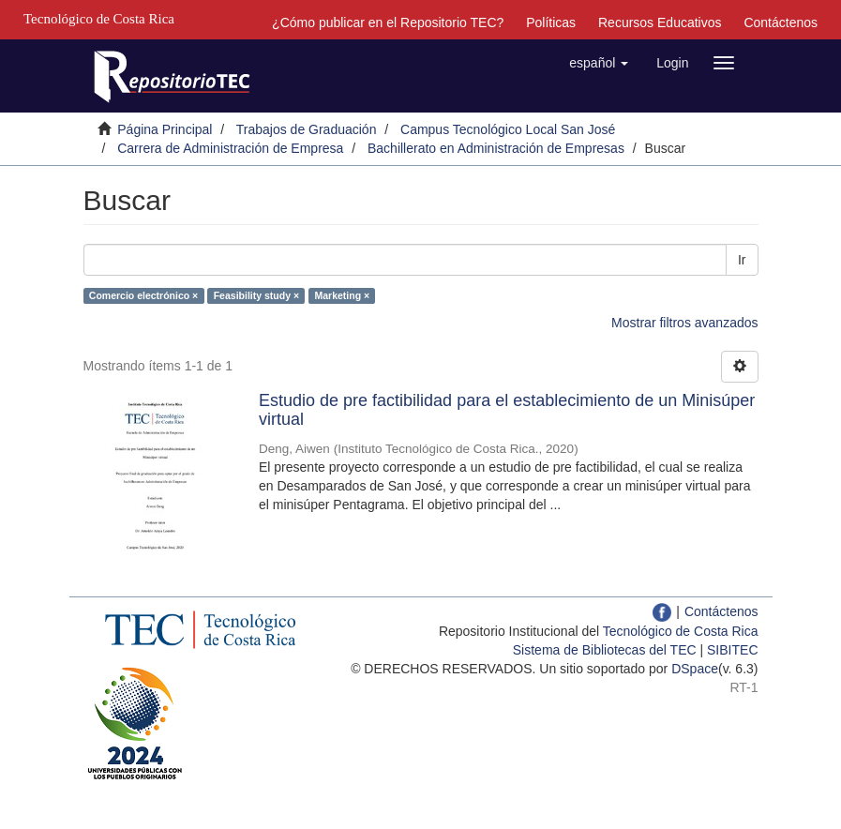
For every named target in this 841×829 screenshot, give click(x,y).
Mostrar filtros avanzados (684, 322)
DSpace (694, 668)
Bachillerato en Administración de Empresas (496, 148)
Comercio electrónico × (143, 295)
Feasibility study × (256, 295)
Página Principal (164, 129)
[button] (598, 62)
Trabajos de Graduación (306, 129)
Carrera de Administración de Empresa (230, 148)
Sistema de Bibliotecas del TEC (605, 649)
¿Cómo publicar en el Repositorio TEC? (387, 22)
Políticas (551, 22)
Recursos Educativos (660, 22)
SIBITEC (732, 649)
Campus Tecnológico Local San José (507, 129)
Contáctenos (780, 22)
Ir (742, 259)
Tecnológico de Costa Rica (680, 631)
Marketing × (342, 295)
